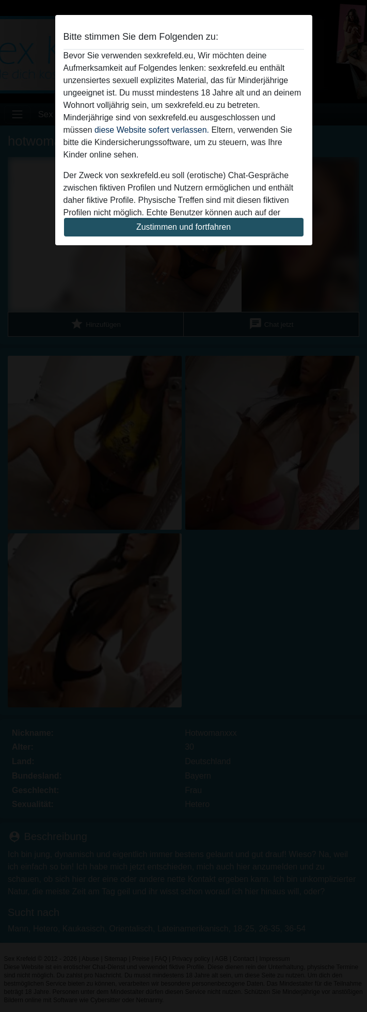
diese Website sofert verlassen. (151, 129)
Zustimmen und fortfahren (183, 227)
